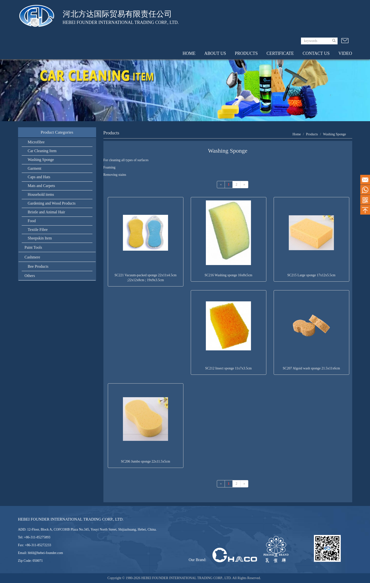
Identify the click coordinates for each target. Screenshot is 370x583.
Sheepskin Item (40, 238)
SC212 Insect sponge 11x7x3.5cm (228, 368)
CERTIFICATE (280, 53)
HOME (189, 53)
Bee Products (38, 266)
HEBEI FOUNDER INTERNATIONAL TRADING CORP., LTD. (186, 578)
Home (296, 134)
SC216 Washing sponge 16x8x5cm (228, 275)
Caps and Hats (39, 177)
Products (312, 134)
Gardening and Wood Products (52, 203)
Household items (41, 194)
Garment (34, 168)
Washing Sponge (41, 160)
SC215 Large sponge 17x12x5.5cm (311, 275)
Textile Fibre (38, 229)
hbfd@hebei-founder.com (45, 553)
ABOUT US (215, 53)
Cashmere (32, 257)
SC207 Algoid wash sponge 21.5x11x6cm (311, 368)
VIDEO (345, 53)
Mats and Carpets (41, 186)
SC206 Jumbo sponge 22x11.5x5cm (145, 461)
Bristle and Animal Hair (46, 212)
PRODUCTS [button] (246, 53)
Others (30, 276)
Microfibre (36, 142)
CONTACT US (316, 53)
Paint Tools (33, 247)
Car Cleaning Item (42, 151)
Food (32, 221)
